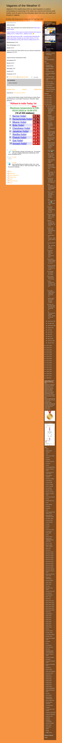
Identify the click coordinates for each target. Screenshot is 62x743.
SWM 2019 (48, 678)
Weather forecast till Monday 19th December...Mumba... (51, 223)
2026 (47, 95)
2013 (47, 362)
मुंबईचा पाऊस (49, 732)
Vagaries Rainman (50, 714)
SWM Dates (49, 686)
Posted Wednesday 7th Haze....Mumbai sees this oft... (51, 283)
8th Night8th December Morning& (50, 273)
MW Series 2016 (50, 606)
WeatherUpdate (50, 723)
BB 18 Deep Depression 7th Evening (50, 278)
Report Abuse (49, 735)
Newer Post (11, 89)
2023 (47, 102)
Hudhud (48, 506)
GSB (10, 171)
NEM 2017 (48, 619)
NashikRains (49, 613)
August (49, 327)
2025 (47, 97)
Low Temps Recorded (49, 532)
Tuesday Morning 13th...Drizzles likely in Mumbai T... (51, 245)
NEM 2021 (48, 623)
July (49, 329)
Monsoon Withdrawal (48, 578)
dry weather (49, 488)
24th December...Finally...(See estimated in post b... (51, 173)
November (50, 321)
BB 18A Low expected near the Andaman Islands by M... (51, 307)
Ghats (47, 498)
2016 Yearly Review (49, 451)
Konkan (48, 526)
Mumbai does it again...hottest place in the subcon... (51, 216)
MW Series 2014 (50, 602)
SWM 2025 (48, 684)
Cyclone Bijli (49, 482)
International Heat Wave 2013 (50, 512)
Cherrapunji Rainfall (49, 476)
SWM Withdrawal (50, 688)
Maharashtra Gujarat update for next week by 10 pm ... (51, 261)
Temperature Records (49, 703)
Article (47, 465)
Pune (47, 643)
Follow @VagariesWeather (49, 59)
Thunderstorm (49, 705)
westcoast (48, 727)
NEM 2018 (48, 621)
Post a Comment (13, 83)
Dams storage (49, 484)
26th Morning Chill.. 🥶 (50, 151)
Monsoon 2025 (49, 567)
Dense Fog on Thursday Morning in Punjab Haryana (51, 194)
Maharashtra (49, 536)
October (50, 323)
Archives (48, 463)
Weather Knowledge (48, 720)
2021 (47, 345)
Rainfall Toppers (50, 657)
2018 (47, 352)
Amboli (47, 457)
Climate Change (50, 478)
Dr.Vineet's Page (50, 76)
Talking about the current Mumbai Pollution (50, 300)
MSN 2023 (48, 582)
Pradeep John (12, 177)
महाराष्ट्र (47, 730)
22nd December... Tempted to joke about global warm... (51, 187)
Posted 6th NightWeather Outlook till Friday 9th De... (51, 293)
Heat (47, 502)
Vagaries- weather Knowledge (50, 54)
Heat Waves (49, 504)
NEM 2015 (48, 615)
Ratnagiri (48, 659)
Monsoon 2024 (49, 565)
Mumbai (48, 586)
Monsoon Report (50, 569)
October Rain (49, 632)
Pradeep (48, 641)
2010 (47, 369)
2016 (47, 356)
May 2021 (48, 548)
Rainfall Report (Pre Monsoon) (49, 651)
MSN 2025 (48, 584)
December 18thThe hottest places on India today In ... (51, 209)
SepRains (48, 667)
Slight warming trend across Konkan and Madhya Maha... (51, 145)
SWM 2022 (48, 682)
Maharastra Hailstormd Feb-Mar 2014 (50, 540)
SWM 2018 (48, 677)
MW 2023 (48, 598)
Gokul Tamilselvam (13, 175)
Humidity (48, 508)
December (50, 106)
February (50, 340)
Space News (49, 85)
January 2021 (49, 520)
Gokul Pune (12, 173)
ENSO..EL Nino (50, 491)
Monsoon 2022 (49, 561)
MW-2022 (48, 612)
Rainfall (48, 649)
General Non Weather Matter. (50, 66)
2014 (47, 360)
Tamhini (48, 693)
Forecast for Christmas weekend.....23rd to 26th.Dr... (51, 180)
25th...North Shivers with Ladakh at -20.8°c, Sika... (51, 155)
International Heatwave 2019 (50, 516)
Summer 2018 (49, 673)
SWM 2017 (48, 675)
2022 (47, 104)
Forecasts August (50, 497)
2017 (47, 354)
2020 (47, 347)
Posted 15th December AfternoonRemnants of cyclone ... (51, 230)
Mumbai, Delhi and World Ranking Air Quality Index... (51, 110)
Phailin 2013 (49, 636)
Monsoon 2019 (49, 555)
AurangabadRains (50, 467)
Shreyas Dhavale (13, 181)
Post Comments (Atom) (19, 92)
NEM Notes (49, 627)
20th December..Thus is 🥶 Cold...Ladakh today (51, 202)
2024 (47, 100)
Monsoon (48, 550)
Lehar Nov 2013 (50, 529)
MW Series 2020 (50, 610)
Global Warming (50, 500)
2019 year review (50, 455)
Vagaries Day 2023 (50, 712)
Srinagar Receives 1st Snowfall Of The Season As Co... (50, 118)
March (49, 338)
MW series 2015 (50, 604)
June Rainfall (49, 522)
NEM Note (48, 625)
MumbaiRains (49, 595)
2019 (47, 349)
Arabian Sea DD (50, 461)
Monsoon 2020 (49, 557)
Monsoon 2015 (49, 552)
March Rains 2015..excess (49, 545)
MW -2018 (48, 596)
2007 (47, 375)
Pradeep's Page (50, 71)
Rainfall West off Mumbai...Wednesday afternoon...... (51, 238)
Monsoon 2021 (49, 559)
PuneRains (48, 645)
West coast (48, 725)
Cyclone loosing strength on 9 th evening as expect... (51, 267)
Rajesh (11, 179)
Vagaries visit (49, 716)
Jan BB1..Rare (49, 518)
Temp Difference (50, 700)
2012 (47, 365)
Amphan (48, 459)
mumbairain (49, 593)
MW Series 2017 (50, 608)
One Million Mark (50, 634)
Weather (48, 718)
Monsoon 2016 (49, 554)
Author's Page (49, 81)
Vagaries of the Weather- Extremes (49, 50)
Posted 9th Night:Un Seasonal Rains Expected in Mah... (50, 254)
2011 (47, 367)
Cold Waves (49, 480)
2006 (47, 378)
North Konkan (49, 630)
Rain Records (49, 647)
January (50, 342)
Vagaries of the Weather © (23, 5)
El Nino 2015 (49, 490)
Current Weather (50, 83)
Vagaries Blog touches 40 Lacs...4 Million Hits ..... (51, 166)
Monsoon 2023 (49, 563)
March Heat (49, 543)
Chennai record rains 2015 (50, 473)
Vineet (10, 182)
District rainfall (49, 486)
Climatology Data (50, 87)
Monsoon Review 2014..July (50, 574)
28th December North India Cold (51, 139)
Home (24, 89)
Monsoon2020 (49, 580)
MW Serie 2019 (50, 600)
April (49, 336)
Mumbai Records (50, 591)
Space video (49, 669)
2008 (47, 373)
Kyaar (47, 528)
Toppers (48, 707)
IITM (47, 510)
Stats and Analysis (50, 89)
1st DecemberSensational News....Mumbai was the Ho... (51, 315)
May (49, 334)
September (50, 325)
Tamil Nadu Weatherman (49, 698)
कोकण (47, 728)
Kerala (47, 524)
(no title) (14, 150)
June (49, 332)
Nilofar (47, 629)
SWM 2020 (48, 680)
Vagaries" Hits (49, 91)
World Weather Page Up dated (51, 161)
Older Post (37, 89)
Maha (47, 534)
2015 (47, 358)
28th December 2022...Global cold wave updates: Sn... (51, 133)
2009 (47, 371)
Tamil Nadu (49, 695)
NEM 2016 (48, 617)
